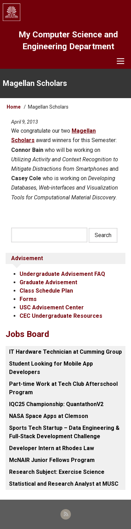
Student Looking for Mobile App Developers (51, 367)
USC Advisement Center (52, 307)
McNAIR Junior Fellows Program (52, 460)
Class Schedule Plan (46, 290)
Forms (28, 299)
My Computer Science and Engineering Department (68, 40)
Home (14, 107)
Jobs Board (27, 334)
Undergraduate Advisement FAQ (62, 274)
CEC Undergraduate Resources (61, 316)
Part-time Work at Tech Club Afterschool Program (63, 388)
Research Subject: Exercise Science (56, 472)
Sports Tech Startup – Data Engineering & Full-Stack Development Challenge (64, 432)
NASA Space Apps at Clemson (48, 416)
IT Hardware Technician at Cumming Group (65, 351)
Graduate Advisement (48, 282)
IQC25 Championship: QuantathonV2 (56, 404)
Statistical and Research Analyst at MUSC (63, 483)
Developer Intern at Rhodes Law (51, 448)
